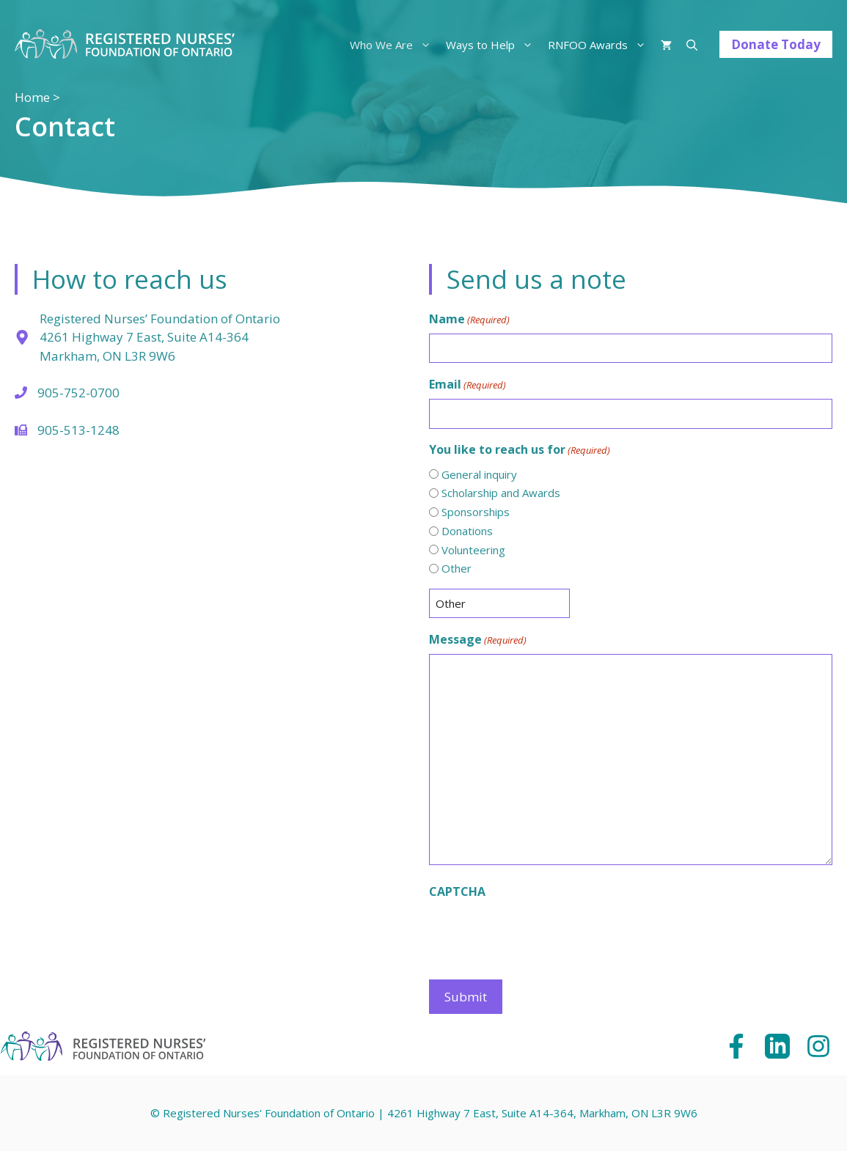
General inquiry (479, 474)
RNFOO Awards (600, 44)
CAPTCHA (457, 891)
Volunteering (473, 550)
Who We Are (394, 44)
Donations (467, 530)
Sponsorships (475, 511)
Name (469, 319)
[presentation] (540, 934)
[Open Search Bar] (692, 44)
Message (478, 639)
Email (467, 384)
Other (456, 568)
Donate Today (776, 44)
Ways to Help (493, 44)
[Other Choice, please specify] (499, 604)
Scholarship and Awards (500, 492)
